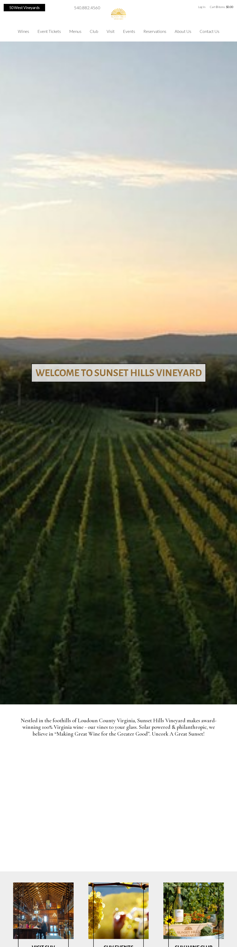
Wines (23, 31)
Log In (201, 7)
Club (94, 31)
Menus (75, 31)
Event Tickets (49, 31)
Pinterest (64, 7)
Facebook (51, 7)
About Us (183, 31)
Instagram (57, 7)
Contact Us (209, 31)
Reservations (155, 31)
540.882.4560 (87, 7)
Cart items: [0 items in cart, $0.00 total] (221, 7)
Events (129, 31)
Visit (111, 31)
